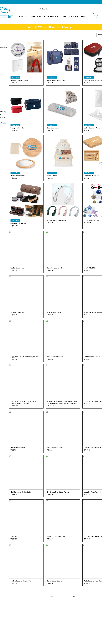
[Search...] (50, 9)
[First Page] (52, 596)
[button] (23, 16)
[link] (95, 15)
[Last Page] (73, 596)
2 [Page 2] (64, 596)
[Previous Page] (56, 596)
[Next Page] (69, 596)
